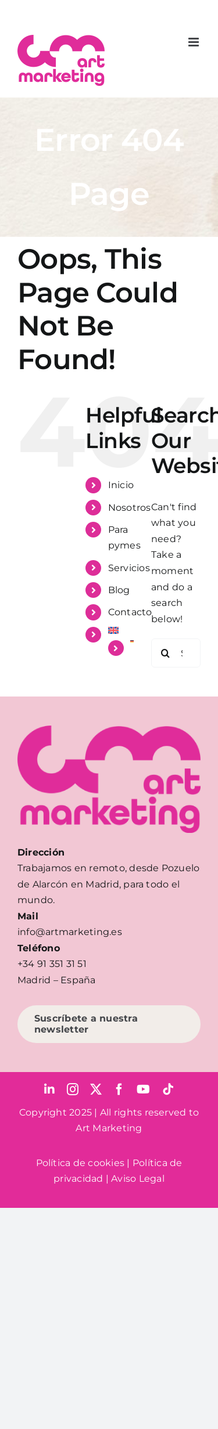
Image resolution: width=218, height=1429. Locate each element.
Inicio (121, 484)
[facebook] (119, 1089)
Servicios (129, 567)
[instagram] (72, 1089)
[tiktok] (168, 1089)
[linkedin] (49, 1089)
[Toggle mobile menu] (194, 42)
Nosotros (129, 507)
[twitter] (96, 1089)
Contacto (130, 612)
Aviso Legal (138, 1178)
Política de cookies (80, 1162)
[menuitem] (121, 630)
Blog (119, 590)
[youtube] (143, 1089)
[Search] (165, 652)
